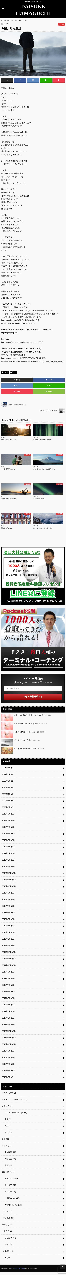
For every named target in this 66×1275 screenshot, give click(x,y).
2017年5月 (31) (8, 1002)
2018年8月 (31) (8, 903)
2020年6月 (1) (8, 784)
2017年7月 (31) (8, 988)
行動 (6, 1261)
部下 (7, 1136)
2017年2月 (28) (8, 1021)
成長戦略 (8, 1175)
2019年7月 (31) (8, 830)
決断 (8, 1248)
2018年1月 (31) (8, 949)
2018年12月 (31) (9, 876)
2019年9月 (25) (8, 817)
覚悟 (6, 375)
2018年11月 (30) (9, 883)
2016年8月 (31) (8, 1061)
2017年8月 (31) (8, 982)
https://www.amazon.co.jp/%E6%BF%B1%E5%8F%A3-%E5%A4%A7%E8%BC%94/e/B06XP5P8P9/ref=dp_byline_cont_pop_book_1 (32, 361)
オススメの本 (9, 1096)
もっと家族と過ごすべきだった (24, 729)
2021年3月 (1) (8, 778)
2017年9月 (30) (8, 975)
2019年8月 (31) (8, 824)
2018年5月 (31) (8, 923)
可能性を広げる (12, 1208)
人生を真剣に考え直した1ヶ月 (24, 737)
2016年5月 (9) (8, 1081)
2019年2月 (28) (8, 863)
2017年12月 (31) (9, 955)
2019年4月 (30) (8, 850)
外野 (7, 1129)
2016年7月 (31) (8, 1067)
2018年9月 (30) (8, 896)
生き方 (7, 1234)
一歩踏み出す (11, 1202)
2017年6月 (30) (8, 995)
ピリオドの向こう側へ (20, 745)
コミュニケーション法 (15, 1116)
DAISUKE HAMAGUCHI (33, 10)
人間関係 (7, 1109)
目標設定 (8, 1254)
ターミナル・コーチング (14, 1103)
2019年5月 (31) (8, 844)
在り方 (14, 375)
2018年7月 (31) (8, 909)
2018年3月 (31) (8, 936)
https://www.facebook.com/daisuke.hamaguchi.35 (21, 342)
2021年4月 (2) (8, 771)
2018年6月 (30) (8, 916)
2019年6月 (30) (8, 837)
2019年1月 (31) (8, 870)
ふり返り (9, 1241)
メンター (9, 1195)
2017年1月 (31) (8, 1028)
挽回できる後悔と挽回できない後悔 (26, 721)
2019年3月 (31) (8, 857)
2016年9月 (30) (8, 1054)
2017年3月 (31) (8, 1015)
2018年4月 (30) (8, 929)
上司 (7, 1123)
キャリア (9, 1188)
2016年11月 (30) (9, 1041)
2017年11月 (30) (9, 962)
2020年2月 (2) (8, 811)
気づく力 (9, 1162)
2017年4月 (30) (8, 1008)
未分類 (7, 1228)
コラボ (7, 1215)
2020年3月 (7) (8, 804)
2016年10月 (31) (9, 1048)
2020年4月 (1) (8, 797)
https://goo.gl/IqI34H (9, 333)
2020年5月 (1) (8, 791)
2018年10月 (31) (9, 890)
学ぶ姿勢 (9, 1155)
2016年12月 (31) (9, 1034)
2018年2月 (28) (8, 942)
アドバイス (10, 1182)
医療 (5, 1142)
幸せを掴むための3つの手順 (23, 754)
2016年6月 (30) (8, 1074)
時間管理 (8, 1221)
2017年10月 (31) (9, 969)
